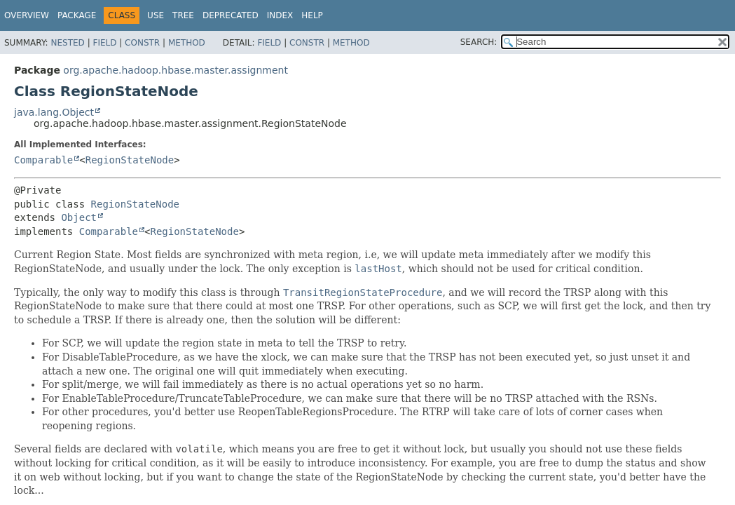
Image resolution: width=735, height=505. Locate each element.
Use (155, 15)
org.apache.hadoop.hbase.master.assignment (175, 70)
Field (104, 43)
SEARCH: (478, 42)
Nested (67, 43)
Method (186, 43)
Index (280, 15)
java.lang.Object (54, 112)
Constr (142, 43)
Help (312, 15)
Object (79, 217)
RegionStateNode (129, 160)
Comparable (43, 160)
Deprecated (230, 15)
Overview (26, 15)
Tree (183, 15)
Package (76, 15)
